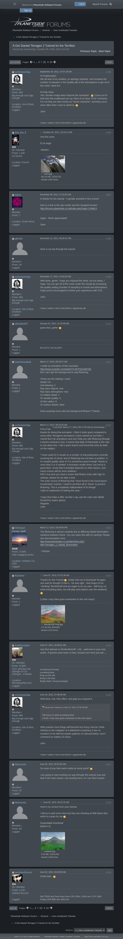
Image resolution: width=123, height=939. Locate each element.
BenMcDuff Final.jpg (52, 624)
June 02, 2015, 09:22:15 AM (56, 802)
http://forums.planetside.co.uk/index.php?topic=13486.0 (68, 208)
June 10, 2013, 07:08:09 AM (53, 694)
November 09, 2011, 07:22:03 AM (55, 194)
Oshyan (20, 527)
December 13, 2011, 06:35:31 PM (55, 238)
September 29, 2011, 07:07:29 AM (56, 71)
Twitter (62, 936)
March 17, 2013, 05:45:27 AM (53, 361)
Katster (20, 575)
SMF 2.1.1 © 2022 (20, 936)
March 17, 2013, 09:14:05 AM (53, 425)
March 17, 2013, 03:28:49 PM (53, 527)
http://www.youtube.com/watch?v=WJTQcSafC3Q (65, 369)
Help (86, 936)
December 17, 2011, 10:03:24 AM (55, 276)
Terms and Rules (95, 936)
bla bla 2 (20, 132)
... (37, 62)
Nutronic (20, 764)
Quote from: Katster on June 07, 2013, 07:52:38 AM (66, 707)
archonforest (23, 872)
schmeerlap (22, 71)
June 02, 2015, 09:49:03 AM (53, 872)
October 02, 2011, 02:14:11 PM (57, 132)
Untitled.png (48, 851)
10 (50, 62)
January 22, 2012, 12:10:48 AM (54, 323)
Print (109, 62)
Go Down (15, 62)
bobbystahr (22, 645)
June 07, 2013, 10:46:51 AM (53, 645)
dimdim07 (21, 323)
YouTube (77, 936)
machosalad (23, 361)
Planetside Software (51, 936)
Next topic (105, 51)
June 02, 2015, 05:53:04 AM (53, 764)
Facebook (69, 936)
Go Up (13, 908)
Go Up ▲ (105, 936)
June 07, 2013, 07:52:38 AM (56, 575)
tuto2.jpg (46, 174)
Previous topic (88, 51)
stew (18, 194)
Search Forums (102, 4)
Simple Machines (34, 936)
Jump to (69, 930)
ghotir (19, 238)
